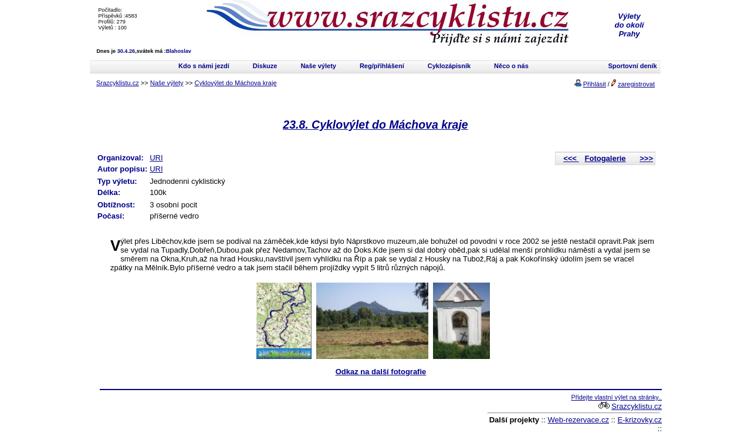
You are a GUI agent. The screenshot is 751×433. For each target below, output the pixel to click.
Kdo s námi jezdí (203, 65)
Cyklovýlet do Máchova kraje (236, 82)
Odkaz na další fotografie (381, 371)
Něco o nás (511, 65)
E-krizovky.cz (639, 419)
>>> (646, 158)
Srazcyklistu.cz (117, 82)
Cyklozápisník (449, 65)
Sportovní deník (632, 65)
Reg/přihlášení (382, 65)
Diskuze (265, 65)
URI (156, 157)
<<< (571, 158)
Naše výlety (318, 65)
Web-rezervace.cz (578, 419)
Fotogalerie (605, 158)
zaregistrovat (636, 84)
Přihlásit (594, 84)
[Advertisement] (237, 411)
